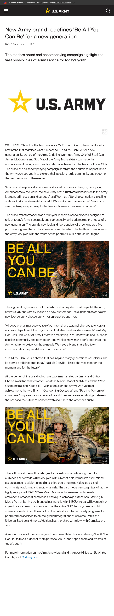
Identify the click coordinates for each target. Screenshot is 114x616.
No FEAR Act (41, 604)
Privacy (45, 599)
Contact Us (27, 599)
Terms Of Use (63, 599)
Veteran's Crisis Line (67, 604)
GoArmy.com (30, 561)
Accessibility (85, 599)
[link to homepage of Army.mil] (57, 10)
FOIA (102, 599)
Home (12, 599)
